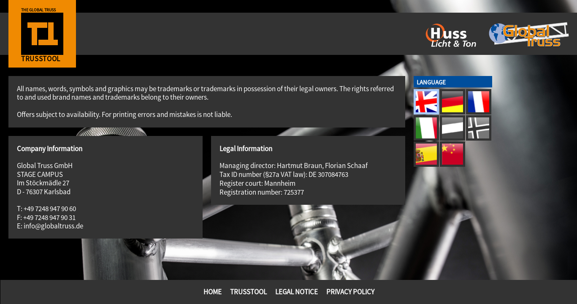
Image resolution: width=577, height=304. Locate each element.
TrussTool (248, 291)
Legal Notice (296, 291)
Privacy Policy (350, 291)
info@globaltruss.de (53, 226)
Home (212, 291)
